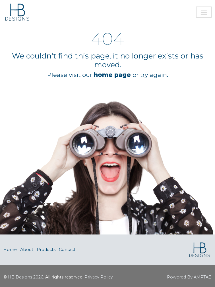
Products (46, 249)
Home (10, 249)
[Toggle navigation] (204, 12)
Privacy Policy (98, 277)
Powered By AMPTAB (189, 277)
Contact (67, 249)
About (26, 249)
